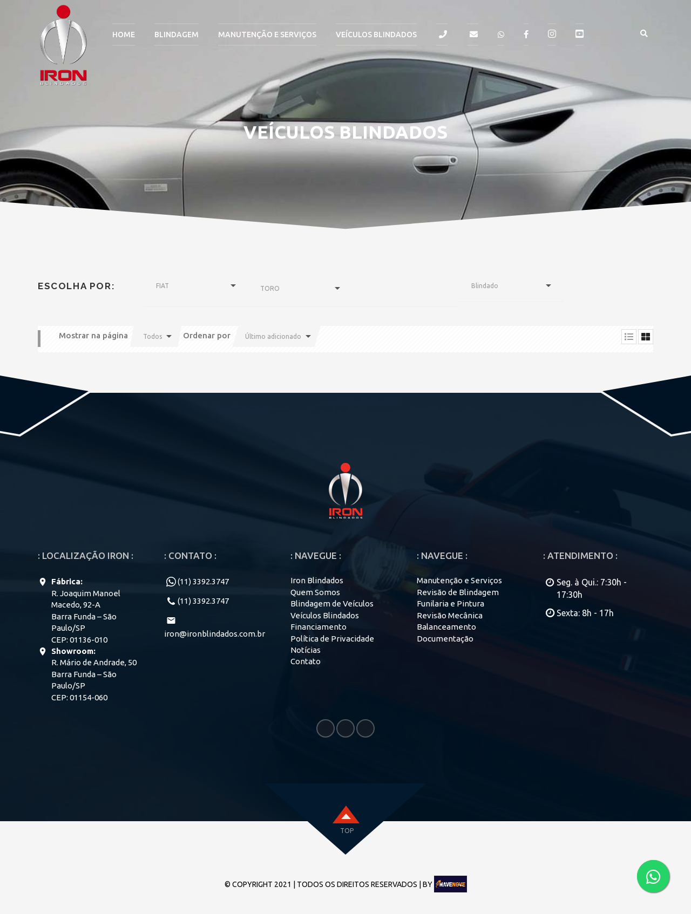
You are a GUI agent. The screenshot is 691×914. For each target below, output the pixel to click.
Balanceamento (446, 626)
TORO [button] (270, 288)
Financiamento (318, 626)
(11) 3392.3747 (203, 581)
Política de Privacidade (332, 638)
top (347, 830)
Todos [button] (152, 336)
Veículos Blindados (376, 34)
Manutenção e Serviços (459, 580)
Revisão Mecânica (450, 615)
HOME (123, 34)
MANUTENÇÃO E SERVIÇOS (267, 34)
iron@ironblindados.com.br (214, 633)
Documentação (445, 638)
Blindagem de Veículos (332, 603)
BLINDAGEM (176, 34)
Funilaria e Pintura (450, 603)
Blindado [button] (484, 285)
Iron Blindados (316, 580)
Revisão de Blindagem (458, 592)
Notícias (305, 649)
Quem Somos (315, 592)
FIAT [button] (162, 285)
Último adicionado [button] (273, 336)
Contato (305, 661)
